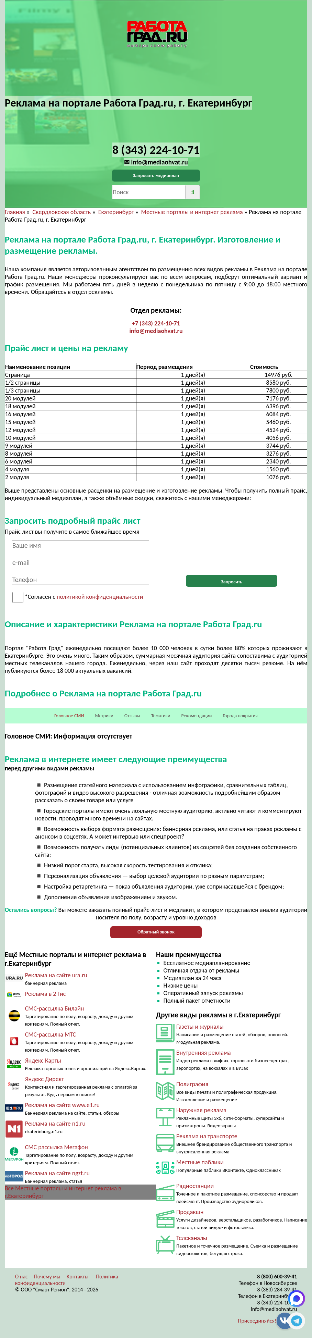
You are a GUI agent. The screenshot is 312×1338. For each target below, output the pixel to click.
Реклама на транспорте (206, 1136)
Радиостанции (195, 1186)
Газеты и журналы (200, 1026)
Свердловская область (61, 212)
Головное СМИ (69, 716)
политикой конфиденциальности (100, 597)
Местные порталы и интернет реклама (192, 212)
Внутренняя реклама (203, 1052)
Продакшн (189, 1212)
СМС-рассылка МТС (50, 1034)
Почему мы (47, 1276)
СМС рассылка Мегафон (56, 1147)
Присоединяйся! (257, 1320)
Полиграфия (192, 1084)
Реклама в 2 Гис (45, 994)
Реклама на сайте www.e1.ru (62, 1105)
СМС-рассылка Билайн (54, 1008)
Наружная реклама (201, 1110)
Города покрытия (240, 716)
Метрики (104, 716)
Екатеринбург (116, 212)
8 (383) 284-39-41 (277, 1289)
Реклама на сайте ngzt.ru (57, 1173)
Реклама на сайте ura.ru (56, 975)
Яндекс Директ (44, 1079)
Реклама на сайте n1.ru (55, 1123)
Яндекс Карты (43, 1060)
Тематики (160, 716)
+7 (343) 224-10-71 (156, 323)
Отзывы (132, 716)
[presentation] (231, 554)
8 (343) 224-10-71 (277, 1302)
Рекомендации (196, 716)
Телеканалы (191, 1238)
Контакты (78, 1276)
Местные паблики (200, 1162)
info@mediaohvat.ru (155, 331)
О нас (21, 1276)
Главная (15, 212)
